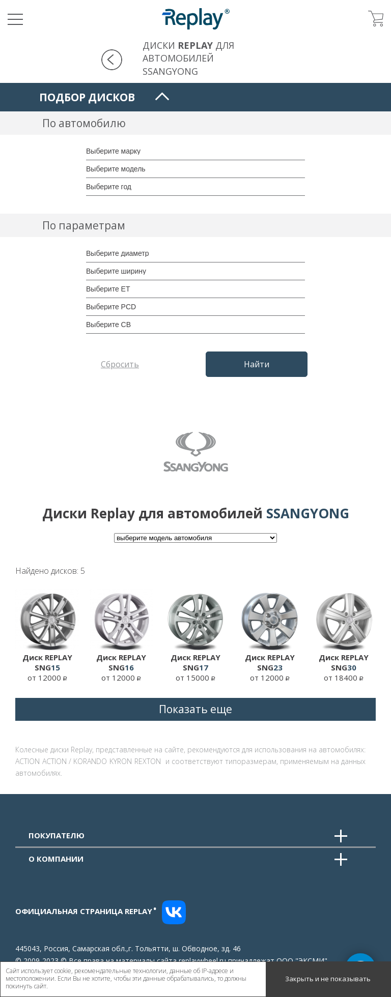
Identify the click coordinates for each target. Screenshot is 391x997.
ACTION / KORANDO (74, 761)
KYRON (120, 761)
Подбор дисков (87, 97)
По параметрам (83, 225)
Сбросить (120, 364)
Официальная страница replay (86, 911)
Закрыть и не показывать (328, 978)
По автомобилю (84, 123)
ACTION (27, 761)
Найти (256, 364)
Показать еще (195, 709)
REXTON (147, 761)
